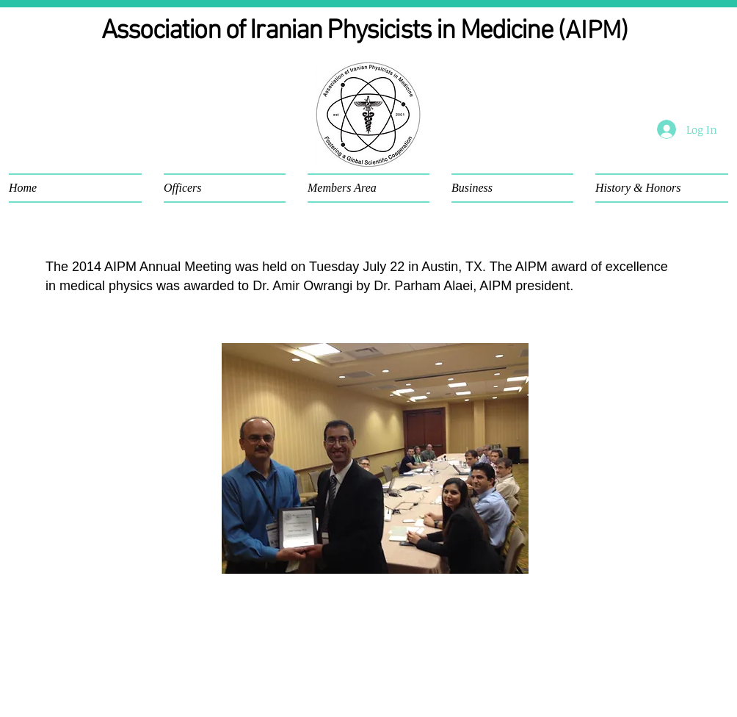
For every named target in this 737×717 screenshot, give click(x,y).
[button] (81, 188)
